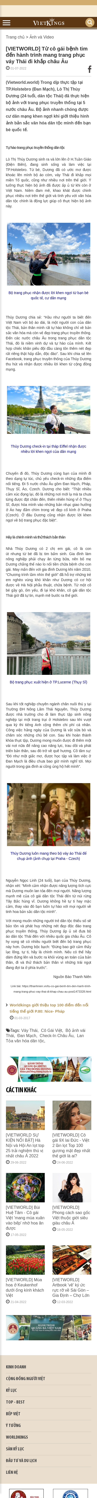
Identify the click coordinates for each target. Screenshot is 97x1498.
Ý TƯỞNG (13, 1425)
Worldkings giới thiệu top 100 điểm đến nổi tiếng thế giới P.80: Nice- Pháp (49, 1008)
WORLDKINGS (17, 1437)
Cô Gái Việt (51, 1030)
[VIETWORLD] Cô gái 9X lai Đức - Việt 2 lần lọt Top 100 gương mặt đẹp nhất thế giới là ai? (71, 1145)
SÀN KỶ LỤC (15, 1449)
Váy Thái (29, 1030)
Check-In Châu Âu (56, 1035)
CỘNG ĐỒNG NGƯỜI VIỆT (25, 1378)
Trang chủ (15, 37)
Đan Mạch (26, 1035)
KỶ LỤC (11, 1390)
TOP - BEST (15, 1402)
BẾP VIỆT (13, 1414)
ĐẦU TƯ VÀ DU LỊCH (21, 1460)
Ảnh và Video (41, 37)
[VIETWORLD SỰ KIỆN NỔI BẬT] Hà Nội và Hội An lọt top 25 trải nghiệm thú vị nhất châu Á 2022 (25, 1145)
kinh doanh (16, 1367)
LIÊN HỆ (12, 1472)
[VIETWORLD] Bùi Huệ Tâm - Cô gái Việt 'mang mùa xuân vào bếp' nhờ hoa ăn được (25, 1217)
